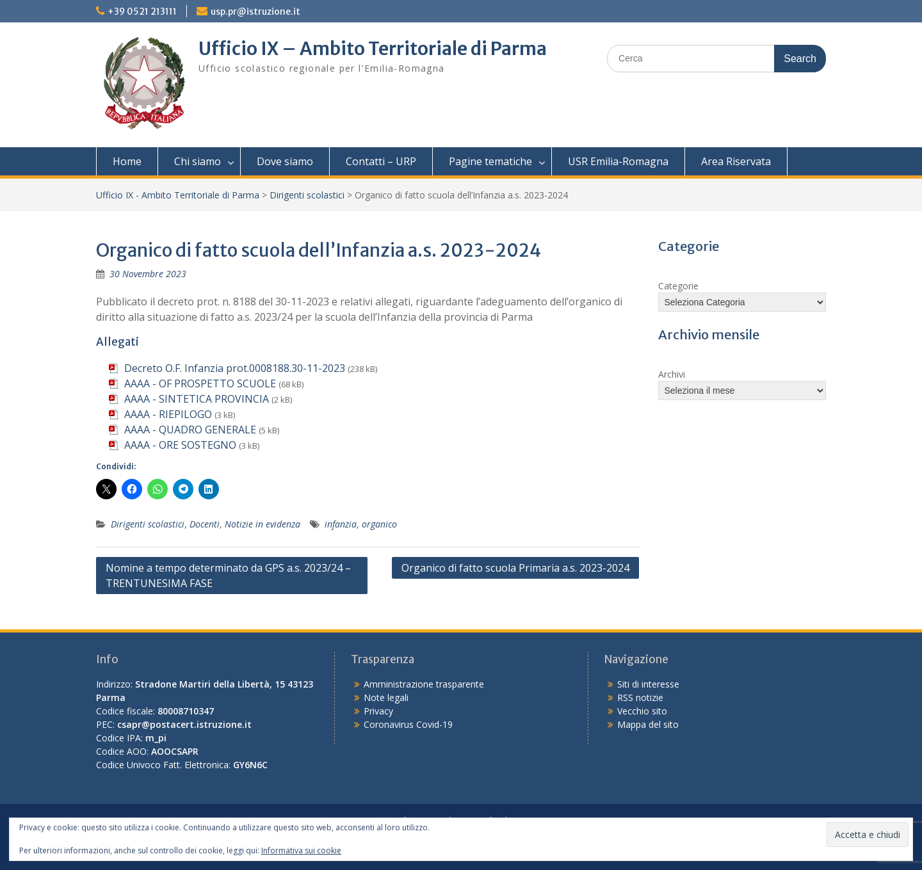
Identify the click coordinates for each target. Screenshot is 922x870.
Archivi (671, 374)
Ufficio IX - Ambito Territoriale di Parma (177, 195)
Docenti (205, 524)
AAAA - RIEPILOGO (168, 414)
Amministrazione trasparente (424, 684)
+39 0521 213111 (142, 11)
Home (127, 161)
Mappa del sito (648, 724)
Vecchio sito (642, 711)
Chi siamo (197, 161)
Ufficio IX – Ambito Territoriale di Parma (372, 48)
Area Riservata (736, 161)
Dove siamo (285, 161)
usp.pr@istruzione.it (255, 11)
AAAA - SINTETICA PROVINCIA (196, 399)
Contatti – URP (381, 161)
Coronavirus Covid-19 (408, 724)
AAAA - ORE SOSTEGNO (180, 445)
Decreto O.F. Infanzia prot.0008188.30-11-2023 (234, 368)
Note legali (386, 697)
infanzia (341, 524)
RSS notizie (640, 697)
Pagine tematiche (490, 161)
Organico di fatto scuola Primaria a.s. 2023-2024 (515, 568)
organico (379, 524)
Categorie (678, 286)
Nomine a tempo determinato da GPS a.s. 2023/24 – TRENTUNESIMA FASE (228, 575)
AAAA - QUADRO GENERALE (190, 430)
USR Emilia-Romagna (618, 161)
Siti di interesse (648, 684)
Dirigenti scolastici (307, 195)
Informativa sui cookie (301, 850)
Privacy (378, 711)
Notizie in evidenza (262, 524)
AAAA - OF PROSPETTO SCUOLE (200, 383)
